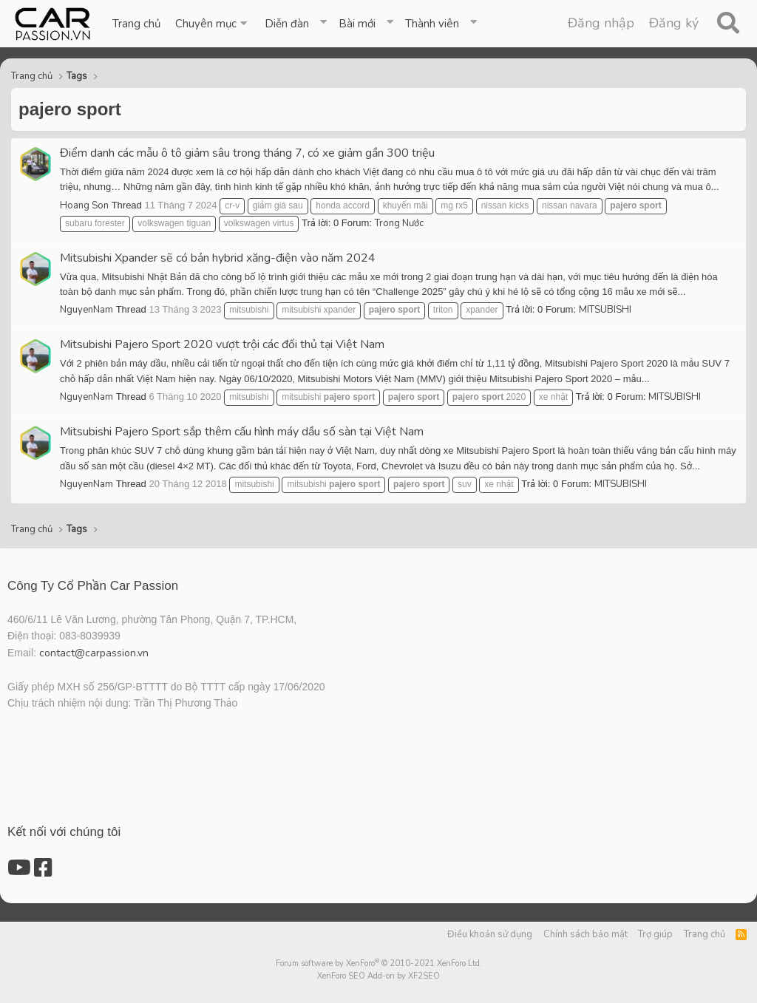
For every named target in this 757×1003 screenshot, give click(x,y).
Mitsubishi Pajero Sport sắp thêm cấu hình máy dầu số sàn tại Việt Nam (242, 432)
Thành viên (432, 23)
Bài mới (357, 23)
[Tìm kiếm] (728, 23)
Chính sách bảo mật (585, 934)
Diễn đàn (287, 23)
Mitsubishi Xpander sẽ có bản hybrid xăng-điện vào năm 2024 (218, 258)
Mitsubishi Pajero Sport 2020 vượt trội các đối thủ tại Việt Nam (222, 344)
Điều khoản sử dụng (489, 934)
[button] (212, 23)
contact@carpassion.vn (94, 653)
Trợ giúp (655, 934)
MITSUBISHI (605, 309)
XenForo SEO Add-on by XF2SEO (378, 976)
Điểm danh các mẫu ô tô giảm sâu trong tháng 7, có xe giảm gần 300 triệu (247, 153)
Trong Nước (399, 223)
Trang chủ (136, 23)
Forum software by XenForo (379, 963)
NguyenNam (86, 309)
